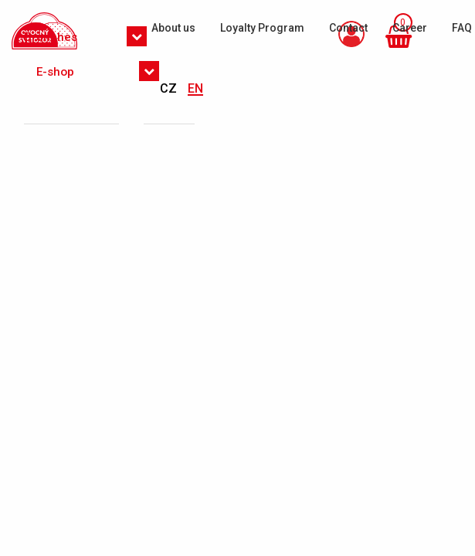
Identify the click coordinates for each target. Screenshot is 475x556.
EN (195, 88)
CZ (170, 88)
